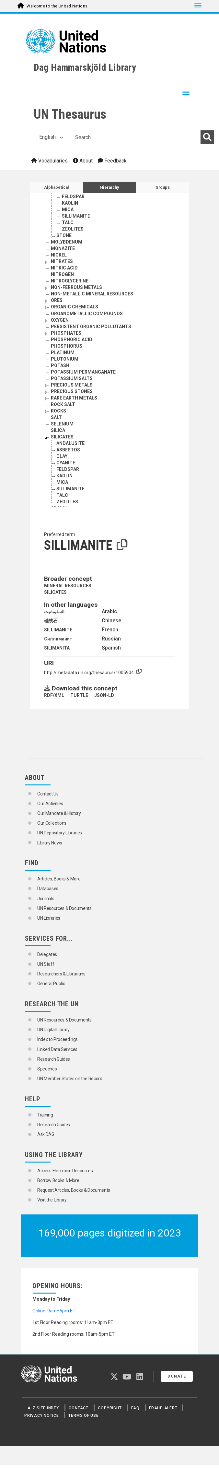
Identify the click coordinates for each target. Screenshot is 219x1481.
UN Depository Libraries (59, 832)
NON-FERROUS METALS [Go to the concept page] (76, 291)
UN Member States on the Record (69, 1078)
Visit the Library (52, 1199)
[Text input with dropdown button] (136, 137)
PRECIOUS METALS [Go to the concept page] (72, 388)
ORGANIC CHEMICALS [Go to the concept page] (74, 310)
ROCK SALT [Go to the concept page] (63, 408)
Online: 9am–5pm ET (53, 1310)
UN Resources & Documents (64, 908)
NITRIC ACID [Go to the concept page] (64, 271)
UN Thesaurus (70, 114)
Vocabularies (49, 161)
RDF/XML (54, 695)
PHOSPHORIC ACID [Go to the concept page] (71, 343)
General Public (51, 983)
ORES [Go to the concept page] (57, 304)
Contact (78, 1408)
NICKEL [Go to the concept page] (59, 258)
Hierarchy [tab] (109, 187)
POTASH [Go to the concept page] (60, 369)
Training (45, 1114)
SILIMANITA (57, 648)
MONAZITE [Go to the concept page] (63, 252)
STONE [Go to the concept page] (64, 239)
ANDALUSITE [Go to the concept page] (70, 447)
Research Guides (53, 1059)
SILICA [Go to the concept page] (58, 434)
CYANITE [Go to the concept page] (71, 194)
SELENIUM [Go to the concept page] (62, 427)
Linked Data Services (57, 1049)
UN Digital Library (53, 1029)
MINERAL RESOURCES (67, 585)
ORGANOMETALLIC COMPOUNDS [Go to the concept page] (87, 317)
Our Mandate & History (59, 813)
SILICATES (55, 592)
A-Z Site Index (43, 1408)
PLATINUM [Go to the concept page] (63, 356)
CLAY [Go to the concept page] (61, 460)
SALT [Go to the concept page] (56, 421)
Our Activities (50, 803)
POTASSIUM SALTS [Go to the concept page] (72, 382)
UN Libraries (48, 918)
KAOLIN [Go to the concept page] (70, 206)
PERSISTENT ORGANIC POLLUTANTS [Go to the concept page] (91, 330)
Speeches (47, 1068)
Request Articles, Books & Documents (73, 1190)
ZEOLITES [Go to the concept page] (73, 232)
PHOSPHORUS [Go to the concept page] (66, 349)
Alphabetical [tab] (56, 187)
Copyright (109, 1408)
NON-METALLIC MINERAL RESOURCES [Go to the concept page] (92, 297)
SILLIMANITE (58, 629)
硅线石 (51, 620)
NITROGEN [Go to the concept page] (62, 278)
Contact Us (48, 793)
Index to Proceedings (57, 1039)
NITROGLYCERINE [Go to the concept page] (69, 284)
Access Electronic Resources (65, 1170)
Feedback (112, 161)
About (83, 161)
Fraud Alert (163, 1408)
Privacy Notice (41, 1415)
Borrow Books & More (58, 1180)
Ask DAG (45, 1134)
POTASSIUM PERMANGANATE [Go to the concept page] (83, 375)
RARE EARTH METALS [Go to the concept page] (74, 401)
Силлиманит (58, 638)
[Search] (207, 137)
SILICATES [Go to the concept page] (62, 440)
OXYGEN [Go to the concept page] (60, 324)
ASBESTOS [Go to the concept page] (68, 453)
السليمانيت (54, 611)
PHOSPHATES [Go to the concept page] (66, 337)
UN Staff (45, 964)
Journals (45, 898)
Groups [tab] (163, 187)
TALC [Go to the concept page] (68, 226)
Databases (47, 888)
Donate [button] (176, 1376)
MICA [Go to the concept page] (68, 213)
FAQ (135, 1408)
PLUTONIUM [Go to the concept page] (64, 362)
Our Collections (51, 823)
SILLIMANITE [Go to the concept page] (76, 219)
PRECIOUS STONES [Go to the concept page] (72, 395)
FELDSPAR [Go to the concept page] (73, 200)
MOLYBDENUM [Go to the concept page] (66, 245)
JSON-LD (104, 695)
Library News (49, 842)
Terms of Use (83, 1415)
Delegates (47, 954)
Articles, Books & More (58, 878)
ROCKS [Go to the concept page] (58, 414)
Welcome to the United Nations (57, 6)
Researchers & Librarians (61, 973)
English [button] (51, 137)
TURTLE (79, 695)
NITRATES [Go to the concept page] (62, 265)
